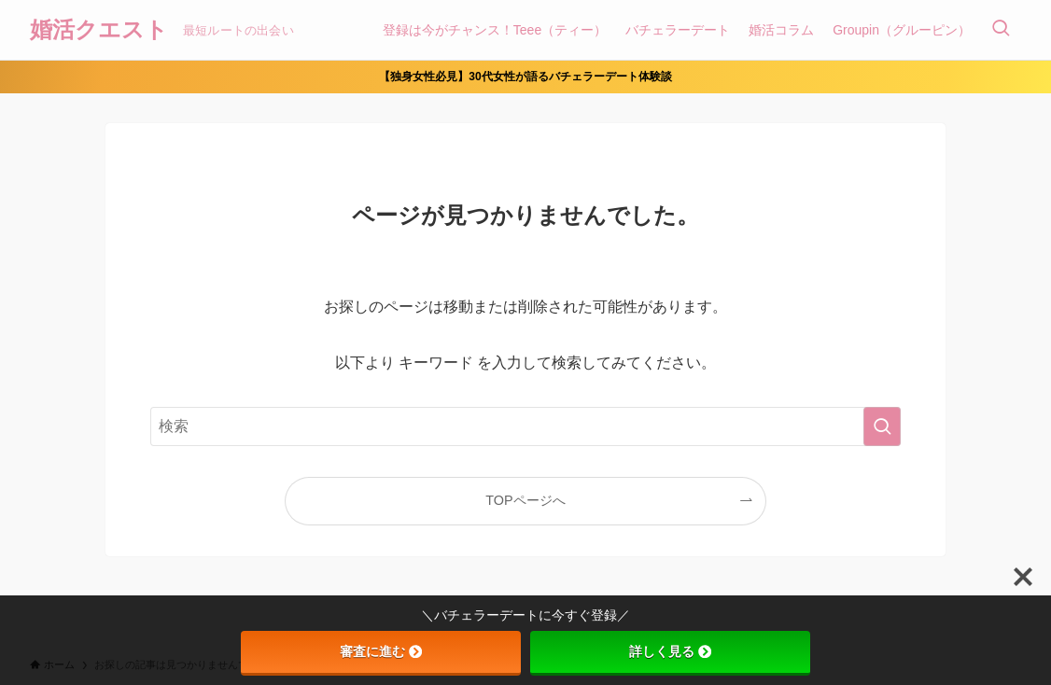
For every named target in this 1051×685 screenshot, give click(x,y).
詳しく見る (670, 651)
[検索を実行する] (882, 426)
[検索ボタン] (1000, 30)
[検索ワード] (525, 426)
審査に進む (381, 651)
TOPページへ (525, 500)
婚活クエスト (99, 30)
